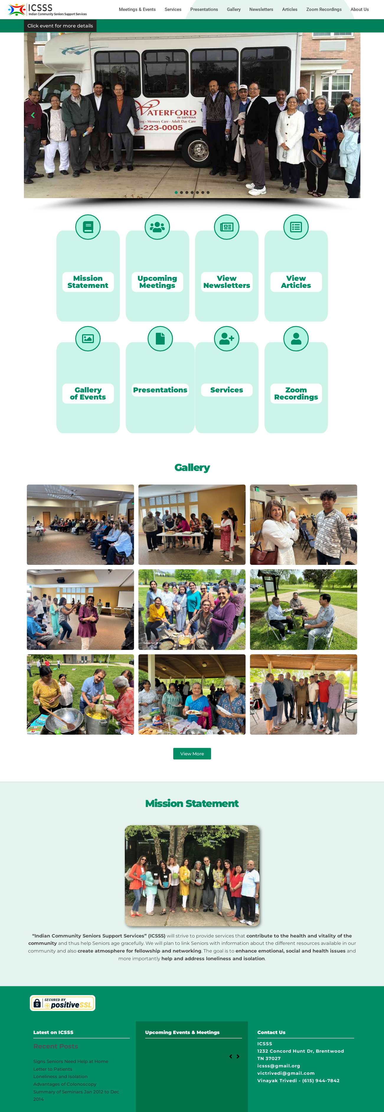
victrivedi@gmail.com (286, 1073)
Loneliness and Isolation (60, 1076)
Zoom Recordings (324, 9)
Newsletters (261, 9)
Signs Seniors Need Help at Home (70, 1061)
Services (173, 9)
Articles (290, 9)
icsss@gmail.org (278, 1066)
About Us (360, 9)
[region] (192, 122)
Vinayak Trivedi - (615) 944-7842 (298, 1080)
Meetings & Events (137, 9)
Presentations (204, 9)
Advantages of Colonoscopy (64, 1084)
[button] (33, 115)
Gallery (234, 9)
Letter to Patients (52, 1069)
